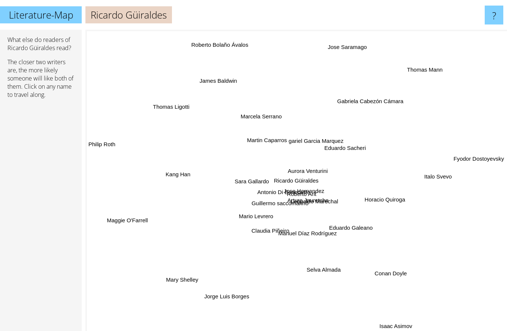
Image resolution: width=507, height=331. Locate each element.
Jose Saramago (345, 39)
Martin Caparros (266, 140)
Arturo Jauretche (300, 197)
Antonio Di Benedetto (270, 197)
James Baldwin (227, 92)
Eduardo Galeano (344, 226)
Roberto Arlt (297, 185)
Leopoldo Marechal (333, 203)
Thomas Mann (430, 63)
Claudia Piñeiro (262, 234)
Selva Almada (319, 262)
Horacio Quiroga (396, 202)
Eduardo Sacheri (345, 145)
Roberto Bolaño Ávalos (215, 38)
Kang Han (186, 173)
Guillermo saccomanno (277, 209)
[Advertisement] (41, 217)
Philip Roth (102, 150)
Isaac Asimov (388, 326)
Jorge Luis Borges (222, 310)
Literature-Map (41, 15)
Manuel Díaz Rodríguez (309, 235)
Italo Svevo (419, 177)
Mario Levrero (249, 225)
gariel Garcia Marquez (321, 133)
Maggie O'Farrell (142, 218)
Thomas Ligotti (177, 107)
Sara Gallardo (239, 181)
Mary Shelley (197, 267)
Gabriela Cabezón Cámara (374, 97)
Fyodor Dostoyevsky (479, 164)
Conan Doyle (375, 259)
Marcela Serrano (261, 115)
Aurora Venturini (310, 172)
